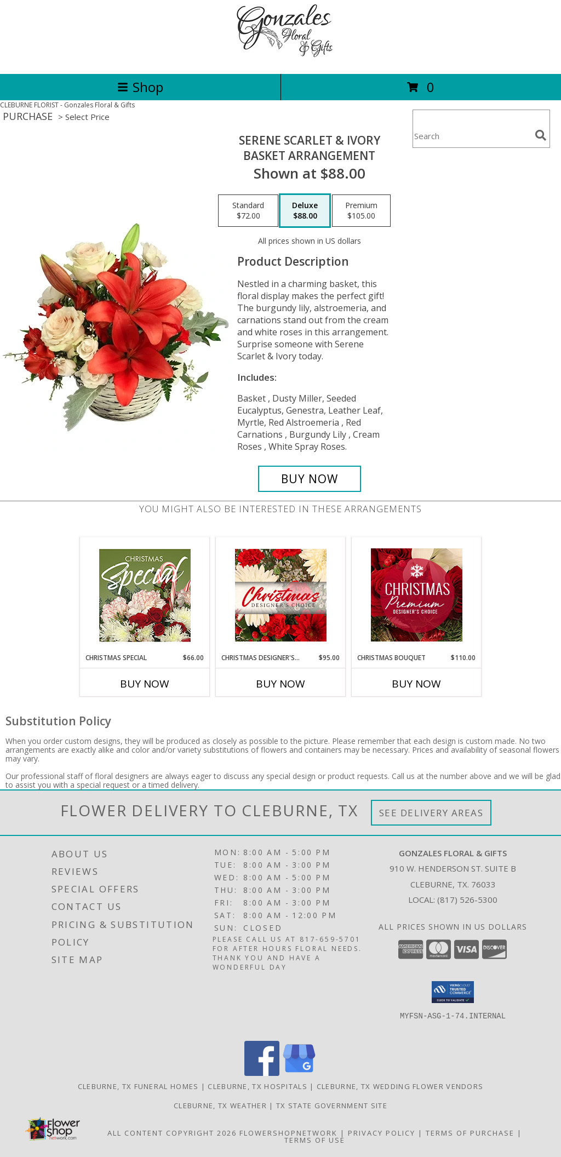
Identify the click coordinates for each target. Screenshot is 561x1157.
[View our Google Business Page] (299, 1073)
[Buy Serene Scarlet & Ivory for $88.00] (309, 479)
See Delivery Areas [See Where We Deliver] (431, 812)
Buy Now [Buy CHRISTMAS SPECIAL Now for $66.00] (144, 684)
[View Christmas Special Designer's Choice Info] (145, 595)
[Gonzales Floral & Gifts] (280, 58)
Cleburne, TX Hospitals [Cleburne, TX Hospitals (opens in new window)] (257, 1086)
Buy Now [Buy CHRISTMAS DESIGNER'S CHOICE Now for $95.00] (280, 684)
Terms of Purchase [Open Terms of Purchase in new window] (470, 1133)
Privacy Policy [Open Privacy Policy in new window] (381, 1133)
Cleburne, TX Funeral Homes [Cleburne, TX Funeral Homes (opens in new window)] (138, 1086)
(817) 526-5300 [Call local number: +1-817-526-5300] (467, 899)
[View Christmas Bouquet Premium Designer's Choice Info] (416, 595)
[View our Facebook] (261, 1073)
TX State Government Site (331, 1105)
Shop (140, 87)
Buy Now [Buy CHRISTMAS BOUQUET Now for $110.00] (416, 684)
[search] (540, 135)
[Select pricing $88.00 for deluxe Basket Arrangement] (304, 211)
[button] (453, 992)
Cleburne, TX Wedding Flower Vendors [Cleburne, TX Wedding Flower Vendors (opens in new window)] (400, 1086)
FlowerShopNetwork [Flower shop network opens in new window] (288, 1133)
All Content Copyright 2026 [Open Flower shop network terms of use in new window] (172, 1133)
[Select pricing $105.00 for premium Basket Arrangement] (361, 211)
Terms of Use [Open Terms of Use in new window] (314, 1140)
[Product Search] (471, 135)
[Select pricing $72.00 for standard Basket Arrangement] (248, 211)
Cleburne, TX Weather (220, 1105)
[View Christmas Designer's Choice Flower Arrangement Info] (281, 595)
